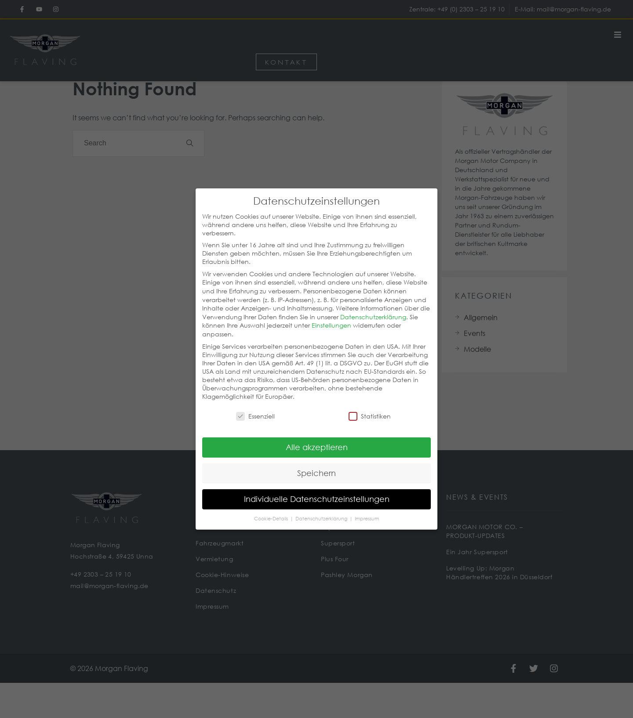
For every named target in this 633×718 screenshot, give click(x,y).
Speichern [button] (316, 464)
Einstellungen (331, 317)
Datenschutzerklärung (373, 308)
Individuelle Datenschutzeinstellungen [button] (316, 490)
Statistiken (370, 408)
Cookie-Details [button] (271, 510)
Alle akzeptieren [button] (317, 439)
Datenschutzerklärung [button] (322, 510)
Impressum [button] (367, 510)
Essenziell (255, 408)
